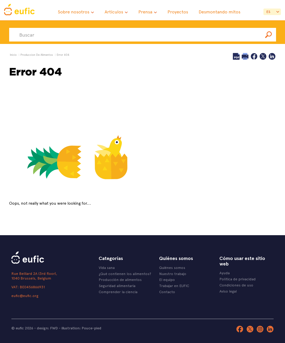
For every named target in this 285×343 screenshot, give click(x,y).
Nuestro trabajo (172, 273)
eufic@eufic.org (24, 295)
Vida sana (107, 267)
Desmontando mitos (219, 12)
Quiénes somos (172, 267)
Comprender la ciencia (118, 291)
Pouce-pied (91, 328)
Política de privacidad (237, 278)
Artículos (114, 12)
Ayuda (224, 272)
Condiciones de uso (236, 284)
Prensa (145, 12)
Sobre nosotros (73, 12)
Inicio (13, 55)
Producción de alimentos (120, 279)
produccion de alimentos (36, 55)
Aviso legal (228, 291)
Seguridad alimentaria (117, 285)
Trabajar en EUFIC (174, 285)
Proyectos (178, 12)
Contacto (167, 291)
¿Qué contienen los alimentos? (125, 273)
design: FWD (47, 328)
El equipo (167, 279)
